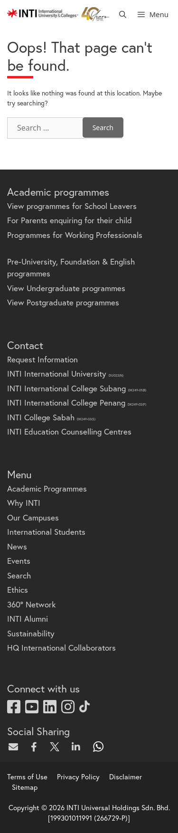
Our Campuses (33, 517)
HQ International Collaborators (61, 647)
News (17, 546)
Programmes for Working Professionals (74, 234)
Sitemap (24, 787)
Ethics (17, 589)
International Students (46, 531)
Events (18, 560)
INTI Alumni (27, 618)
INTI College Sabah (51, 417)
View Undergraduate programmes (66, 288)
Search (19, 575)
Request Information (42, 359)
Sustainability (31, 633)
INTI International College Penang (76, 402)
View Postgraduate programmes (63, 302)
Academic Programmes (47, 488)
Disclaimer (125, 776)
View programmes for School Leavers (72, 205)
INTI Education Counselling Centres (69, 431)
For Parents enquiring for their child (69, 220)
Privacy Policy (78, 776)
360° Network (31, 604)
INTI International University (65, 373)
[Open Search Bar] (122, 14)
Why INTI (23, 502)
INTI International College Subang (76, 388)
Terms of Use (27, 776)
